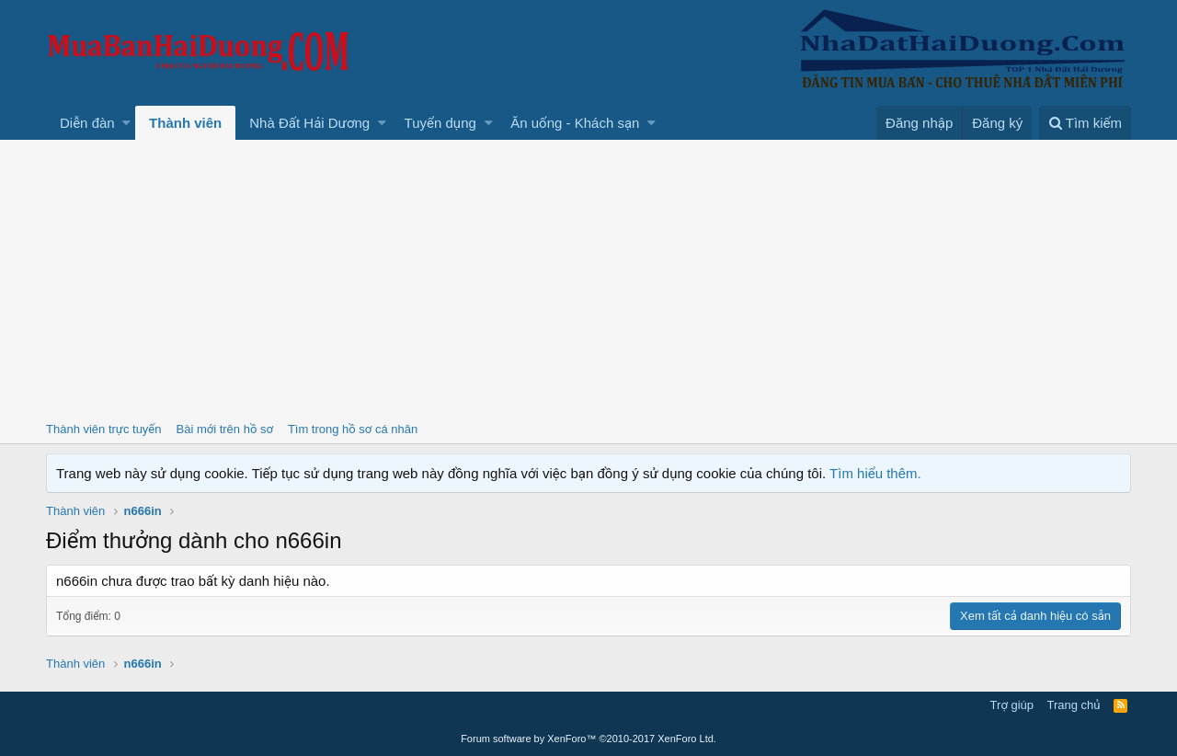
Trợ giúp (1012, 705)
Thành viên (185, 123)
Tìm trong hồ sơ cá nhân (352, 429)
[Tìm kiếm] (1085, 123)
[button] (126, 123)
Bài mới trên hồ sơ (225, 429)
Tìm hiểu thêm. (875, 473)
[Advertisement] (588, 278)
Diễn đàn (87, 123)
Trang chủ (1074, 705)
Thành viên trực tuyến (104, 429)
